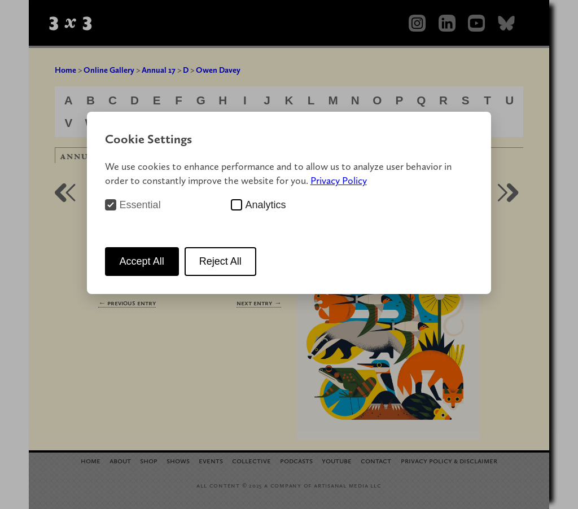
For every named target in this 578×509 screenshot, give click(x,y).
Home (65, 70)
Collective (251, 460)
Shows (178, 460)
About (120, 460)
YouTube (337, 460)
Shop (148, 460)
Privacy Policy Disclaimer (449, 460)
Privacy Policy (338, 180)
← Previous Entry (127, 303)
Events (211, 460)
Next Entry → (259, 303)
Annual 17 (159, 70)
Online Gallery (109, 70)
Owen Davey (218, 70)
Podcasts (296, 460)
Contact (376, 460)
